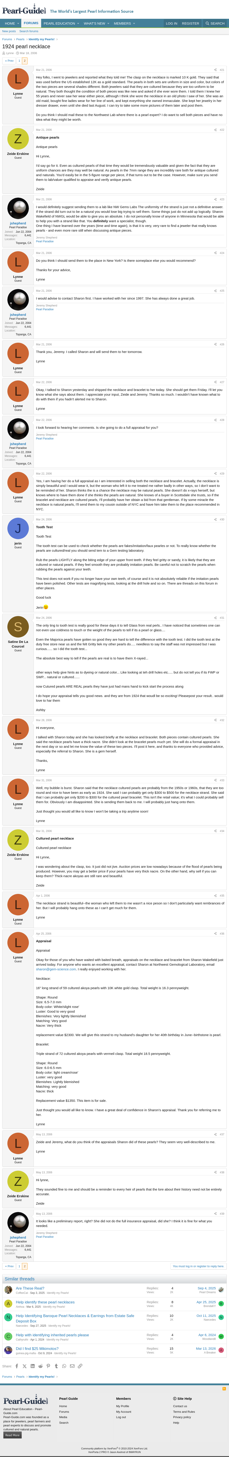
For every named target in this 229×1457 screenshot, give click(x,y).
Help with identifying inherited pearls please (52, 1335)
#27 (222, 382)
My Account (123, 1411)
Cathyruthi (22, 1339)
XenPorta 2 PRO (97, 1452)
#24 (222, 253)
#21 (222, 70)
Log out (121, 1417)
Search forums (28, 31)
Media (63, 1417)
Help (176, 1422)
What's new (94, 23)
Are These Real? (30, 1288)
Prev (11, 60)
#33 (222, 780)
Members (122, 23)
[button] (18, 23)
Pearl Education (59, 23)
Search (63, 1422)
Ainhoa (20, 1306)
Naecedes (22, 1325)
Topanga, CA (23, 243)
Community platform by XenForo (114, 1448)
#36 (222, 933)
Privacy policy (182, 1417)
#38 (222, 1172)
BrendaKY (210, 1306)
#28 (222, 420)
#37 (222, 1134)
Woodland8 (209, 1339)
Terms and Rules (184, 1411)
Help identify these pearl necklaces (45, 1302)
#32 (222, 720)
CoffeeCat (22, 1292)
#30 (222, 519)
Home (10, 23)
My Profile (122, 1406)
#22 (222, 129)
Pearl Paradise (45, 241)
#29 (222, 473)
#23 (222, 199)
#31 (222, 617)
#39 (222, 1213)
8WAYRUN (135, 1452)
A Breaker (210, 1352)
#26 (222, 344)
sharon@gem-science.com (56, 969)
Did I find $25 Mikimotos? (37, 1349)
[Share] (215, 70)
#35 (222, 895)
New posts (9, 31)
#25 (222, 290)
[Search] (215, 23)
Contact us (180, 1406)
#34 (222, 831)
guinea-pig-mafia (26, 1353)
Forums (31, 23)
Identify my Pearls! (58, 1292)
